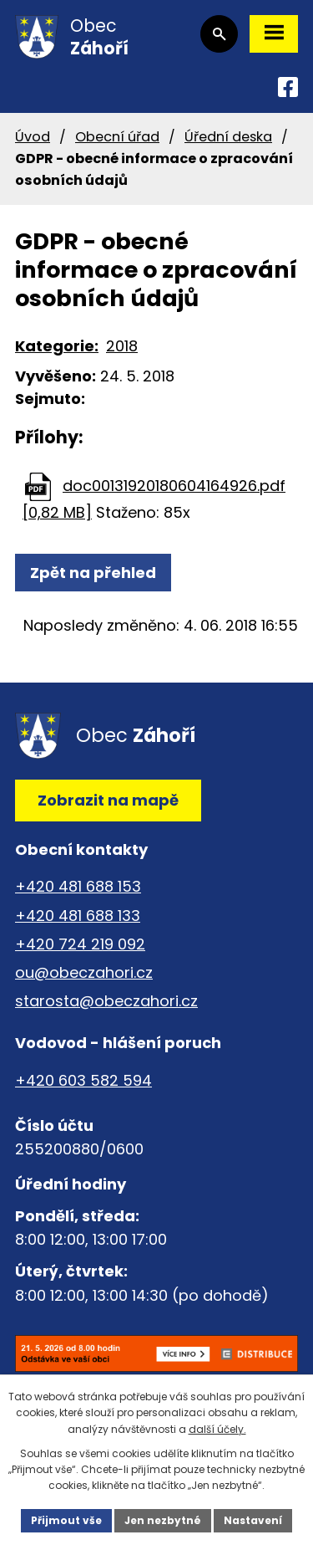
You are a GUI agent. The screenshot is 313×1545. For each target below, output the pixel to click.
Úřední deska (228, 136)
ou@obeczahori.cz (84, 972)
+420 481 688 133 (77, 915)
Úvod (32, 136)
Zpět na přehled (93, 572)
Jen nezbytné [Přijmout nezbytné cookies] (162, 1520)
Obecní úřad (117, 136)
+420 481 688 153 (78, 886)
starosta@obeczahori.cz (106, 1000)
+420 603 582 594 (83, 1080)
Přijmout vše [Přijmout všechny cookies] (66, 1520)
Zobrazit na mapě (108, 800)
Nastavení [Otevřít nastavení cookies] (253, 1520)
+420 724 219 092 (80, 944)
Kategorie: (56, 345)
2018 (122, 345)
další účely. (217, 1429)
